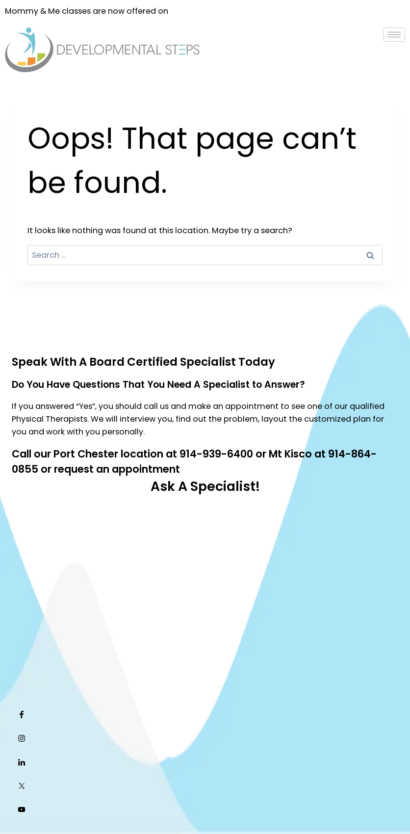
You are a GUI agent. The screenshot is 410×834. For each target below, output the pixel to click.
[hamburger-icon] (394, 34)
